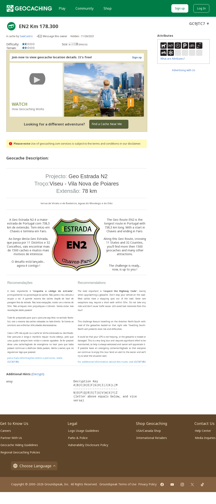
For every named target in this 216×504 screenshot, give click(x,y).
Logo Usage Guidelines (83, 431)
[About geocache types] (11, 26)
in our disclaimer (130, 143)
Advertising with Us (183, 70)
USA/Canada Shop (148, 431)
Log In (201, 8)
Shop (108, 8)
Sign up (180, 8)
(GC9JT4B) (13, 361)
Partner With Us (11, 438)
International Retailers (151, 438)
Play (62, 8)
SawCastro (26, 36)
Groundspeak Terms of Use (118, 484)
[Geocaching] (29, 8)
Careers (5, 431)
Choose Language (34, 465)
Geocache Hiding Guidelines (19, 445)
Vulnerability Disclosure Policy (88, 445)
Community (84, 8)
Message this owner (55, 36)
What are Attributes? (172, 58)
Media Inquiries (205, 438)
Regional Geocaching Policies (20, 452)
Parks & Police (78, 438)
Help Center (203, 431)
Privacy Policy (147, 484)
